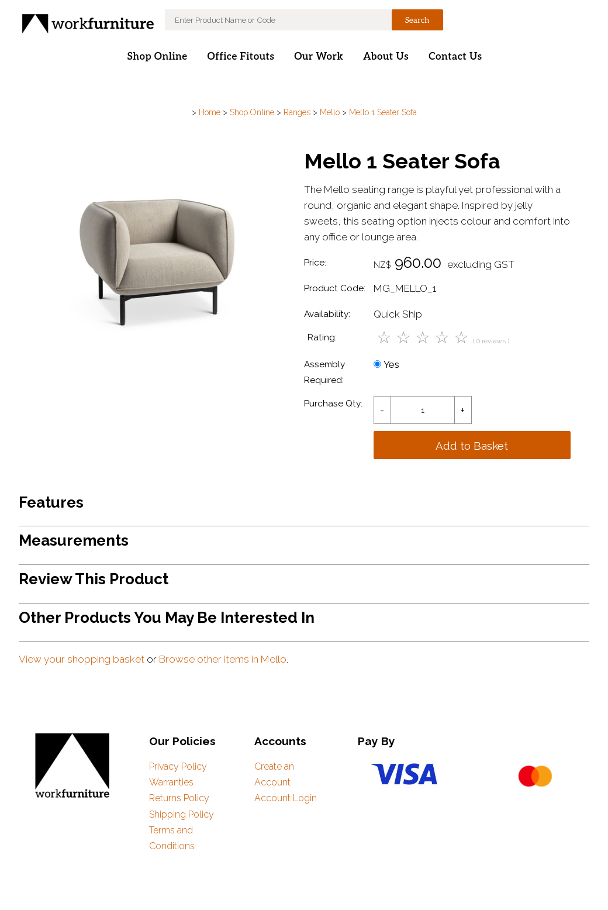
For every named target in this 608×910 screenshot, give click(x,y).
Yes (386, 364)
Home (209, 112)
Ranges (297, 112)
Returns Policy (179, 798)
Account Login (285, 798)
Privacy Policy (178, 766)
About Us (386, 57)
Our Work (318, 57)
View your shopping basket (81, 659)
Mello (330, 112)
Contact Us (455, 57)
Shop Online (157, 57)
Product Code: (334, 288)
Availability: (327, 314)
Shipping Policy (181, 814)
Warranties (171, 782)
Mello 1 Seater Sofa (383, 112)
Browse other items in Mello (222, 659)
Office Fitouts (241, 57)
